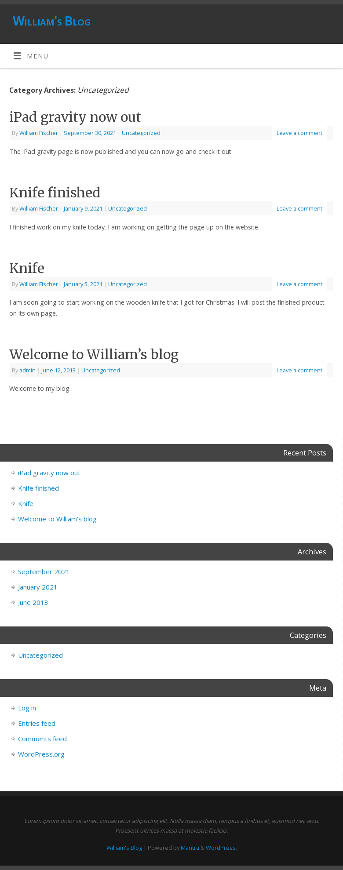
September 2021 (44, 571)
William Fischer (38, 133)
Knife (26, 268)
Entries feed (36, 723)
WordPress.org (41, 754)
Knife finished (55, 192)
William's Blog (52, 21)
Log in (27, 707)
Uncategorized (141, 133)
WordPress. (221, 848)
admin (27, 370)
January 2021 (38, 586)
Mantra (190, 848)
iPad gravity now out (75, 117)
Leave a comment (299, 133)
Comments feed (42, 738)
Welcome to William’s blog (94, 354)
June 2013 (33, 602)
